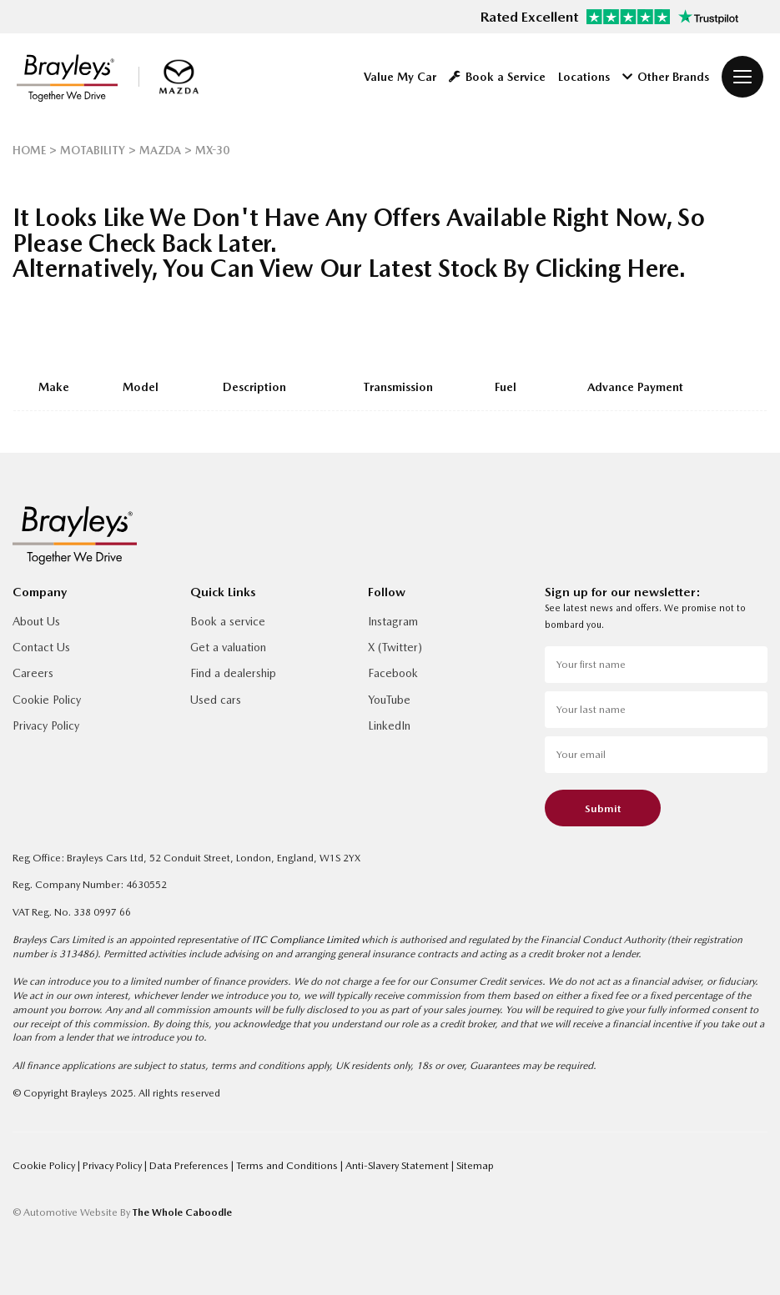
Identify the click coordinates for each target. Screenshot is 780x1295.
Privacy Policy (46, 725)
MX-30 (212, 150)
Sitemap (475, 1165)
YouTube (389, 699)
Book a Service (497, 77)
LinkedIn (389, 725)
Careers (33, 673)
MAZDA (160, 150)
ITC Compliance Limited (305, 939)
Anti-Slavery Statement (398, 1165)
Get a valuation (228, 647)
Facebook (393, 673)
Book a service (227, 621)
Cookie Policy (47, 699)
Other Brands (665, 77)
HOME (29, 150)
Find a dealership (233, 673)
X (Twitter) (395, 647)
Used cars (215, 699)
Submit (603, 808)
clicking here (607, 268)
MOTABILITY (92, 150)
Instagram (393, 621)
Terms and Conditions (288, 1165)
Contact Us (41, 647)
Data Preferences (190, 1165)
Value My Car (400, 77)
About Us (36, 621)
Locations (584, 77)
